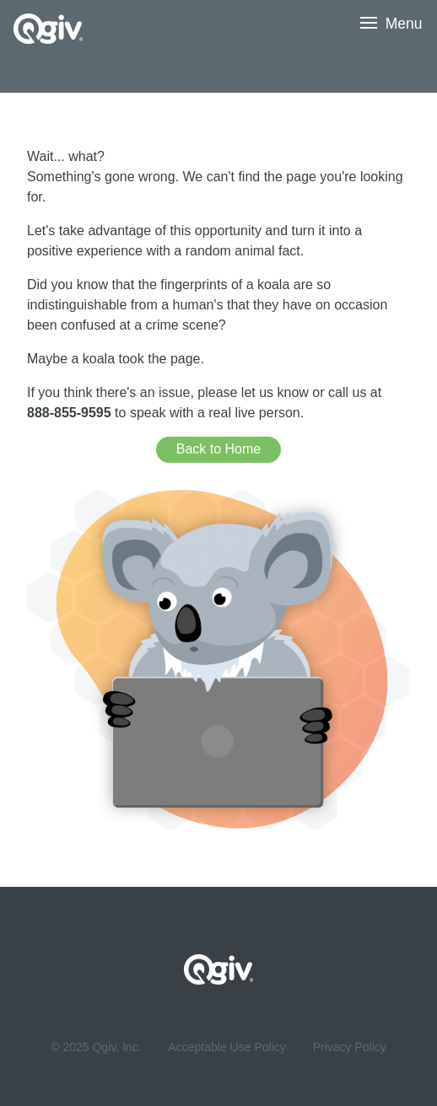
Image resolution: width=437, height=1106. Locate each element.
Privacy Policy (349, 1047)
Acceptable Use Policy (226, 1047)
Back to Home (218, 449)
